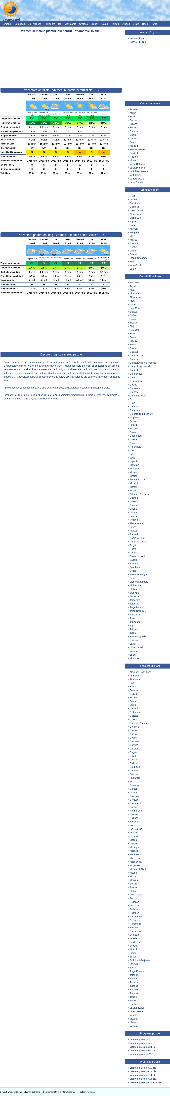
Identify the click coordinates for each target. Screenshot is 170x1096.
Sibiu (132, 578)
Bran (132, 116)
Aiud (132, 289)
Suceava (134, 596)
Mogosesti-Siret (138, 869)
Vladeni (134, 1022)
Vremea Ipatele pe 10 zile (143, 1067)
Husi (132, 450)
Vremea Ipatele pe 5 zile (142, 1050)
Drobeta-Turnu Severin (141, 414)
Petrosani (135, 519)
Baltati (133, 686)
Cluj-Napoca (35, 23)
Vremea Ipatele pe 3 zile (142, 1047)
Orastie (133, 508)
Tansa (133, 967)
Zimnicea (134, 658)
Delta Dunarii (136, 210)
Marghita (134, 468)
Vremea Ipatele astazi (141, 1039)
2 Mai (132, 196)
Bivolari (133, 697)
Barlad (133, 315)
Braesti (133, 701)
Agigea (133, 199)
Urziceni (134, 640)
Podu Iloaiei (136, 894)
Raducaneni (136, 916)
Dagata (133, 752)
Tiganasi (134, 986)
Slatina (133, 589)
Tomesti (134, 993)
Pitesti (133, 527)
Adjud (133, 286)
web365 (91, 1092)
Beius (133, 319)
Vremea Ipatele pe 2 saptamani (146, 1082)
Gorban (134, 788)
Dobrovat (134, 759)
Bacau (145, 23)
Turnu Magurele (138, 636)
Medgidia (134, 472)
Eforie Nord (136, 214)
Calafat (133, 348)
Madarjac (134, 847)
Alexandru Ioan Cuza (140, 672)
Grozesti (134, 799)
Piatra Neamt (136, 523)
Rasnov (134, 156)
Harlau (133, 807)
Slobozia (134, 592)
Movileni (134, 880)
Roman (133, 552)
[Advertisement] (61, 59)
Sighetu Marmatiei (139, 581)
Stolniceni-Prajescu (140, 960)
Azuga (133, 113)
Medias (133, 476)
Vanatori (134, 1015)
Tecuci (133, 618)
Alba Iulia (134, 293)
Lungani (134, 843)
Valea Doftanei (137, 164)
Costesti (134, 730)
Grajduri (134, 792)
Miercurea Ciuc (137, 479)
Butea (133, 705)
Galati (104, 23)
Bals (132, 683)
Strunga (134, 964)
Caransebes (136, 373)
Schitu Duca (136, 942)
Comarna (134, 726)
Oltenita (134, 497)
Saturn (133, 254)
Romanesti (135, 923)
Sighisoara (135, 585)
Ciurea (133, 719)
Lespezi (134, 836)
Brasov (94, 23)
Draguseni (135, 767)
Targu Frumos (137, 971)
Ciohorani (135, 712)
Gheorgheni (136, 435)
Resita (133, 549)
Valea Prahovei (137, 167)
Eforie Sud (135, 217)
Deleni (133, 756)
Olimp (133, 250)
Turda (133, 633)
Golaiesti (134, 785)
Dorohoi (134, 406)
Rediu (133, 920)
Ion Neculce (136, 829)
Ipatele (133, 832)
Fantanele (135, 778)
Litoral (133, 225)
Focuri (133, 781)
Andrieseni (135, 675)
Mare (132, 236)
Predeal (134, 153)
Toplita (133, 625)
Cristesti (134, 745)
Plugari (133, 891)
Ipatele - (137, 38)
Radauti (134, 534)
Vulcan (133, 651)
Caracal (134, 370)
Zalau (133, 654)
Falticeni (134, 421)
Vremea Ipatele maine (141, 1043)
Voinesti (134, 1026)
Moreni (133, 487)
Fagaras (134, 142)
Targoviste (135, 600)
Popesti (134, 898)
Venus (133, 269)
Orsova (133, 512)
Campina (134, 131)
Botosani (134, 330)
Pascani (134, 516)
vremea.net (10, 19)
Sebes (133, 570)
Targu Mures (136, 607)
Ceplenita (135, 708)
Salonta (134, 563)
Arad (154, 23)
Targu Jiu (134, 603)
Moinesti (134, 483)
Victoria (133, 1018)
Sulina (133, 261)
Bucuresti (19, 23)
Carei (132, 377)
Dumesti (134, 770)
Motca (133, 876)
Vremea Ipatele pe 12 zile (143, 1071)
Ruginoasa (135, 931)
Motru (133, 490)
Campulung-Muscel (140, 366)
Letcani (133, 840)
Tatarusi (134, 975)
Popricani (134, 902)
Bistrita (133, 322)
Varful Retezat (137, 178)
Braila (136, 23)
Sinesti (133, 949)
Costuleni (134, 734)
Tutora (133, 1000)
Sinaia (133, 160)
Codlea (133, 384)
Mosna (133, 872)
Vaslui (133, 643)
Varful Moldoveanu (139, 171)
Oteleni (133, 883)
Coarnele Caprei (138, 723)
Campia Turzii (137, 355)
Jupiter (133, 221)
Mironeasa (135, 854)
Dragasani (135, 410)
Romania (6, 23)
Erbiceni (134, 774)
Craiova (83, 23)
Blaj (132, 326)
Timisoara (49, 23)
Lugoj (132, 457)
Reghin (133, 545)
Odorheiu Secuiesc (139, 494)
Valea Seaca (136, 1011)
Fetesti (133, 425)
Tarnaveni (135, 614)
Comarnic (135, 138)
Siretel (133, 956)
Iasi (60, 23)
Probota (134, 909)
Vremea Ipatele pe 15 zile (143, 1078)
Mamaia (134, 228)
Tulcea (133, 629)
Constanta (70, 23)
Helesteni (134, 814)
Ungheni (134, 1004)
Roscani (134, 927)
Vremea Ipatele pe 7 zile (142, 1054)
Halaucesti (135, 803)
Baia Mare (135, 308)
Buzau (133, 344)
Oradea (126, 23)
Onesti (133, 501)
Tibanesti (134, 982)
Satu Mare (135, 567)
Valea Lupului (137, 1007)
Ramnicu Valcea (138, 541)
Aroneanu (135, 679)
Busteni (134, 127)
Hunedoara (135, 446)
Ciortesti (134, 715)
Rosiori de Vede (138, 556)
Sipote (133, 953)
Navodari (134, 243)
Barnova (134, 690)
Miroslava (135, 858)
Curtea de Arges (138, 395)
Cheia (133, 135)
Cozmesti (134, 741)
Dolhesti (134, 763)
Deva (132, 403)
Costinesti (135, 207)
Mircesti (134, 850)
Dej (131, 399)
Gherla (133, 439)
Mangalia (134, 232)
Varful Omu (135, 175)
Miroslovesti (136, 861)
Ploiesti (115, 23)
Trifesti (133, 996)
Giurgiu (133, 443)
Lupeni (133, 461)
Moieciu (134, 145)
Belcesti (134, 694)
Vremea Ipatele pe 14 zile (143, 1075)
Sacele (133, 560)
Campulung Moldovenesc (143, 362)
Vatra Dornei (136, 182)
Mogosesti (135, 865)
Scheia (133, 938)
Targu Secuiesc (138, 611)
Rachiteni (134, 913)
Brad (132, 333)
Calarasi (134, 352)
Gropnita (134, 796)
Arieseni (134, 109)
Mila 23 (133, 239)
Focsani (134, 428)
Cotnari (133, 737)
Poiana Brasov (137, 149)
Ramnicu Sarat (137, 538)
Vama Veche (136, 265)
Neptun (133, 247)
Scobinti (134, 945)
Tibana (133, 978)
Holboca (134, 818)
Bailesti (133, 311)
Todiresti (134, 989)
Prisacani (134, 905)
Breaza (133, 124)
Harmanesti (136, 810)
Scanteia (134, 934)
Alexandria (135, 297)
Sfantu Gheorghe (139, 258)
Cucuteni (134, 748)
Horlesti (134, 821)
